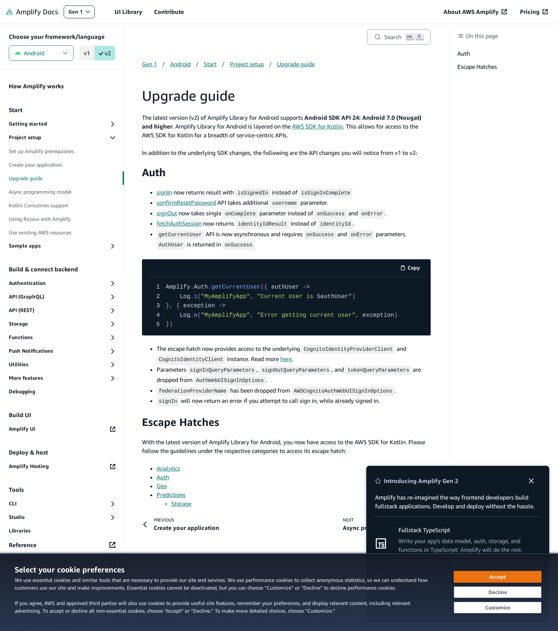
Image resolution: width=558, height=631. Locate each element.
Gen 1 (81, 13)
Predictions (171, 486)
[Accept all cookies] (498, 577)
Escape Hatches (180, 413)
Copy (412, 264)
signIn (164, 192)
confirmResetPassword (186, 201)
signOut (167, 211)
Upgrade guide (296, 64)
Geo (162, 477)
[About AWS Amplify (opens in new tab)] (475, 11)
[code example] (286, 301)
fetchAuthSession (179, 221)
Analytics (168, 459)
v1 (87, 53)
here (286, 353)
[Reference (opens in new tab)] (62, 545)
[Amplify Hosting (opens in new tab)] (62, 466)
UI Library (128, 11)
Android (41, 53)
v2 (105, 53)
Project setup (247, 64)
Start (210, 64)
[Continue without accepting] (498, 592)
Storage (181, 494)
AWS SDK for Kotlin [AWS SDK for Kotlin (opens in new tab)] (317, 126)
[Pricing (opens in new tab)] (534, 11)
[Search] (399, 37)
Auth (154, 172)
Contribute (169, 11)
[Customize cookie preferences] (498, 607)
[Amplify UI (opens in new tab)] (62, 429)
